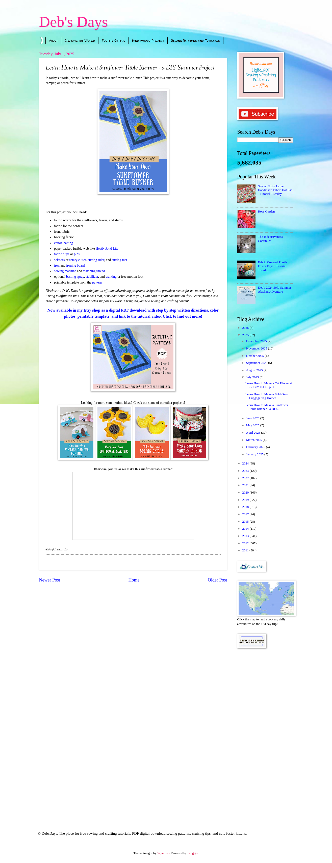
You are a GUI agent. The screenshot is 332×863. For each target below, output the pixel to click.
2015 (245, 521)
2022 (245, 478)
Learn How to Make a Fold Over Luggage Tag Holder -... (266, 396)
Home (133, 579)
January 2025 (255, 454)
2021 (245, 485)
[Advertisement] (265, 733)
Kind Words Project (148, 40)
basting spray (75, 276)
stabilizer (92, 276)
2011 (245, 550)
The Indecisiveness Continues (270, 238)
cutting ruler (96, 260)
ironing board (75, 265)
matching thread (94, 271)
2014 (245, 528)
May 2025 (253, 425)
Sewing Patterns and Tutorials (195, 40)
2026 (245, 328)
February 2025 (256, 447)
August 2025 (255, 370)
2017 (245, 514)
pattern (97, 282)
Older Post (217, 579)
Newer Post (49, 579)
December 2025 (257, 341)
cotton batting (63, 243)
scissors (59, 260)
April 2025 (253, 432)
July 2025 (253, 377)
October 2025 (255, 356)
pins (77, 254)
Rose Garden (266, 211)
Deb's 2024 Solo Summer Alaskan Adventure (274, 289)
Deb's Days (73, 21)
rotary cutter (77, 260)
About (53, 40)
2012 (245, 543)
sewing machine (65, 271)
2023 (245, 471)
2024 (245, 463)
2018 (245, 507)
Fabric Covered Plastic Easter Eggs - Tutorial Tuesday (273, 266)
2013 (245, 536)
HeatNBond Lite (107, 248)
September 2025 (257, 363)
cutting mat (119, 260)
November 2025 (257, 348)
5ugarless (163, 853)
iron (57, 265)
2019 (245, 500)
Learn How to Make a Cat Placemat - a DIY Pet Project (268, 385)
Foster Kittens (113, 40)
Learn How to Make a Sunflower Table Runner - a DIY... (266, 407)
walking (111, 276)
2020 (245, 492)
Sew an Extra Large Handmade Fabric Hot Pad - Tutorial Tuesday (275, 190)
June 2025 (253, 418)
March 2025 (254, 440)
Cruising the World (80, 40)
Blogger (193, 853)
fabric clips (61, 254)
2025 (245, 335)
